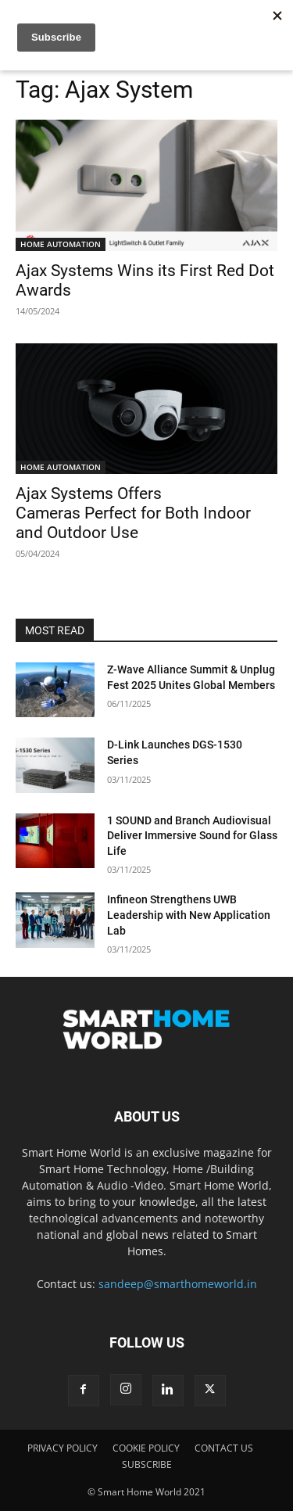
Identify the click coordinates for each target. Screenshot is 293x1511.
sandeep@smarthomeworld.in (177, 1283)
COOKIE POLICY (146, 1448)
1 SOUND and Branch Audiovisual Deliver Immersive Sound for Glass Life (192, 835)
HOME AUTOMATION (60, 244)
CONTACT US (224, 1448)
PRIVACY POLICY (62, 1448)
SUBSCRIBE (147, 1464)
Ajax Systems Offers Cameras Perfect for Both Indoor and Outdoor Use (133, 513)
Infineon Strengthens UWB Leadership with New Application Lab (188, 914)
